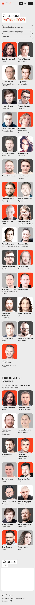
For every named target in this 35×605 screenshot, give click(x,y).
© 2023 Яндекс (7, 595)
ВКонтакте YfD (7, 601)
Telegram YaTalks (8, 598)
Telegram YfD (20, 598)
